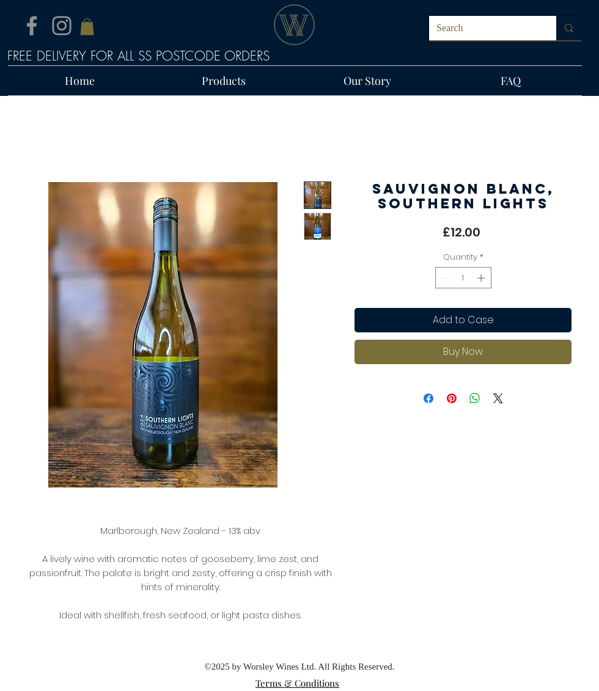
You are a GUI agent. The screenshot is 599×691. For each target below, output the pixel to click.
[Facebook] (32, 25)
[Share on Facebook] (428, 398)
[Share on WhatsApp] (475, 398)
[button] (87, 26)
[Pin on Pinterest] (451, 398)
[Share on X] (498, 398)
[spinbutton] (463, 278)
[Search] (483, 28)
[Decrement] (444, 278)
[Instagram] (62, 25)
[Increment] (482, 278)
